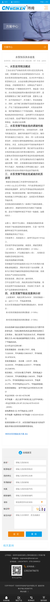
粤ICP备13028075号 (25, 589)
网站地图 (23, 591)
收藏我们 (16, 2)
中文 (42, 2)
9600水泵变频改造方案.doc (16, 434)
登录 (6, 2)
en (47, 2)
